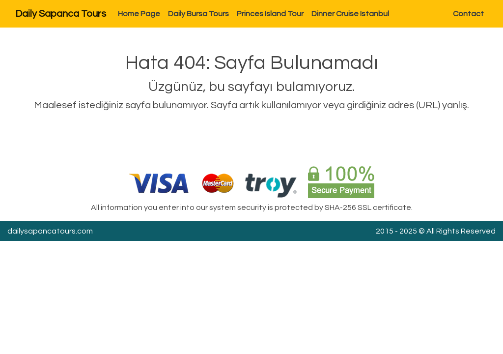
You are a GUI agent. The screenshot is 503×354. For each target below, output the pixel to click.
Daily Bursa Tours (198, 14)
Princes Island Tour (270, 14)
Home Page (139, 14)
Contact (468, 14)
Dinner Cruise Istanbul (350, 14)
